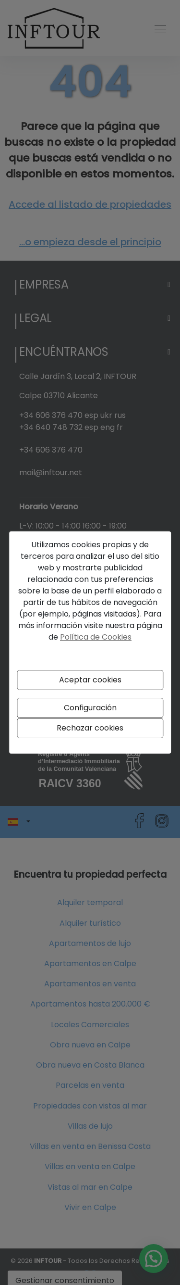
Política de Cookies (96, 636)
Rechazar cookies (90, 727)
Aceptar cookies (90, 679)
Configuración (90, 707)
